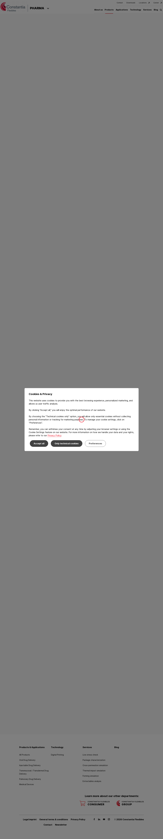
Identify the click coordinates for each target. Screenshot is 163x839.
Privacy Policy (54, 435)
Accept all (39, 443)
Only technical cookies (67, 443)
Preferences (95, 443)
